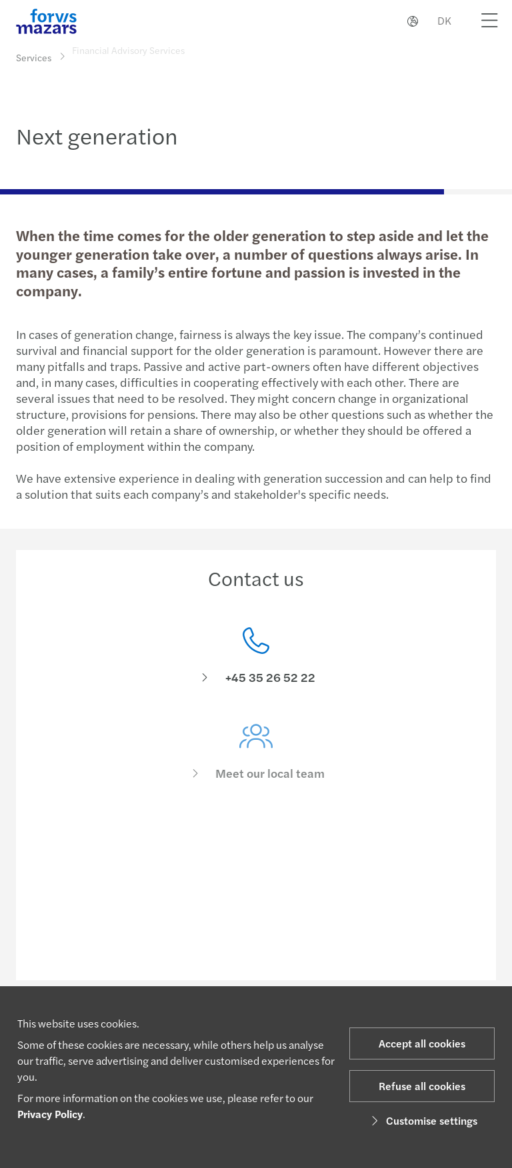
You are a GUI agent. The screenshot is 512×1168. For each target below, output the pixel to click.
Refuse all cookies (422, 1085)
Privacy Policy (50, 1113)
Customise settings (422, 1120)
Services (33, 57)
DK (444, 20)
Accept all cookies (422, 1043)
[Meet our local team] (256, 763)
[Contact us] (256, 660)
